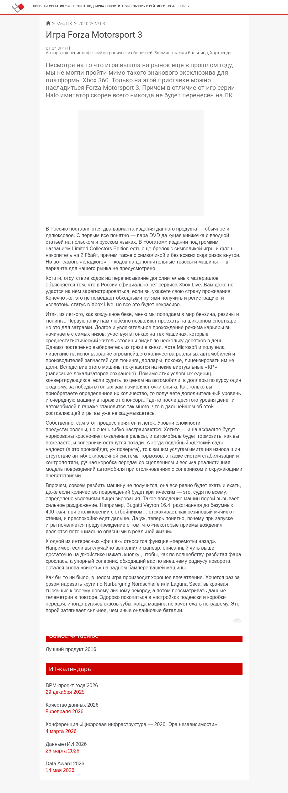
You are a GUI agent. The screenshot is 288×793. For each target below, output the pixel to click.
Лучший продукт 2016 (71, 649)
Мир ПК (64, 23)
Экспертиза (75, 6)
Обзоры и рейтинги (149, 6)
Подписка (95, 6)
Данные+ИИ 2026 (66, 744)
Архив (126, 6)
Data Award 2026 (65, 763)
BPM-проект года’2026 (72, 685)
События (56, 6)
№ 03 (100, 23)
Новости (40, 6)
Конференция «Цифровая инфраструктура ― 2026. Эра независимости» (131, 724)
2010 (83, 23)
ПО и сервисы (178, 6)
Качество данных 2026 (72, 705)
